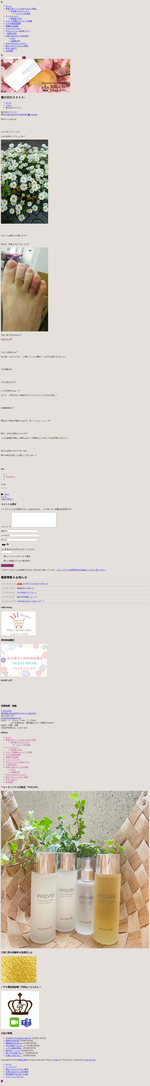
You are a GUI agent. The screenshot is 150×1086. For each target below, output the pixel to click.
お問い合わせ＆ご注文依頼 (17, 36)
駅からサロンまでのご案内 (17, 46)
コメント (6, 529)
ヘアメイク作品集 (22, 14)
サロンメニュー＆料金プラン (18, 31)
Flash (55, 1063)
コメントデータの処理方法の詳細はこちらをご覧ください (81, 573)
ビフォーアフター (13, 28)
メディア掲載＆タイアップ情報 (19, 21)
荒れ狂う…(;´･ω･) (13, 1053)
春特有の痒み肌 (12, 1043)
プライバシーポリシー (15, 1079)
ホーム (8, 6)
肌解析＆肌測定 (12, 26)
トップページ (11, 1070)
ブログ (8, 105)
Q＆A (12, 38)
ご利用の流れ (11, 33)
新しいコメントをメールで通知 (17, 559)
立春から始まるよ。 (14, 1058)
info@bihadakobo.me (11, 721)
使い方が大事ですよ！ (15, 1056)
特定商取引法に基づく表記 (17, 1077)
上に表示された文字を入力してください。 (19, 552)
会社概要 (9, 51)
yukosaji (33, 114)
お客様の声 (15, 41)
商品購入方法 (16, 18)
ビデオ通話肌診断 (13, 23)
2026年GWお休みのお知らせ (18, 1041)
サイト (4, 542)
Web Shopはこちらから (16, 43)
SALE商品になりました (16, 1048)
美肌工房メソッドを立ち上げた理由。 (22, 9)
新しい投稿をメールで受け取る (17, 564)
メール (5, 538)
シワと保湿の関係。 (14, 1051)
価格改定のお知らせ (14, 1046)
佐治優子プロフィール (19, 11)
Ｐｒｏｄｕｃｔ (12, 16)
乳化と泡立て (11, 48)
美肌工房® (22, 1063)
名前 (4, 534)
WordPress (90, 1063)
